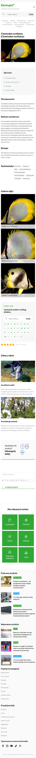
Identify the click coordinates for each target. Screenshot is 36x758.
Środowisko (5, 687)
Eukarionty (26, 178)
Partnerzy (4, 732)
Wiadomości (5, 672)
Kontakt (3, 709)
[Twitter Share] (27, 446)
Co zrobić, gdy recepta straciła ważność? (23, 598)
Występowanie (11, 78)
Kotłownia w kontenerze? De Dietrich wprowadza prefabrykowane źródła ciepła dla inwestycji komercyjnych (24, 613)
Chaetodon (19, 26)
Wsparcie (4, 735)
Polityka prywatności (8, 717)
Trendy (3, 691)
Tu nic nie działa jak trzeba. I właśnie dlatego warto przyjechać (24, 661)
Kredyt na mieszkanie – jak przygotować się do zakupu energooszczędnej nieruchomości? (22, 584)
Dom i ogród (5, 676)
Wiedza (13, 20)
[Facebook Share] (22, 446)
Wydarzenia (5, 699)
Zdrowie (3, 684)
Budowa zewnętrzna (12, 82)
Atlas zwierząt (21, 20)
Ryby (15, 22)
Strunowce (31, 20)
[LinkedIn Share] (22, 452)
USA (24, 106)
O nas (3, 713)
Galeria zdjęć (10, 90)
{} (23, 480)
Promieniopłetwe (7, 24)
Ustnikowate (30, 24)
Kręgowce (9, 22)
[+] (26, 480)
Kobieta (3, 680)
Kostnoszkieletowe (24, 22)
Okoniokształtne (19, 24)
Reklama (4, 728)
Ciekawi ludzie (5, 695)
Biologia (8, 86)
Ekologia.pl (5, 20)
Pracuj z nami (5, 720)
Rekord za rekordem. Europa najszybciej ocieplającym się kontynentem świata (22, 635)
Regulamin (4, 724)
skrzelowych (26, 137)
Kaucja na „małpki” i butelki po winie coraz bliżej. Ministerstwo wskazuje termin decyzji (23, 648)
